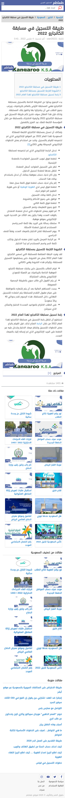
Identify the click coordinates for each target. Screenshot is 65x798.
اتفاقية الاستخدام (56, 785)
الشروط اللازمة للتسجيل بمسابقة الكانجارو (40, 91)
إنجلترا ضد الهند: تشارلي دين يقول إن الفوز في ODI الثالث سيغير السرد (33, 700)
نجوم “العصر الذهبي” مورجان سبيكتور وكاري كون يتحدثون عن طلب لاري (33, 716)
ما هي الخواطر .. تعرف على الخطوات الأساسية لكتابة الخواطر (36, 732)
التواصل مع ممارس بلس (50, 708)
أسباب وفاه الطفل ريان (50, 724)
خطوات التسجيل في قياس (49, 763)
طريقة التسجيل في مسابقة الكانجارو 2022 (40, 87)
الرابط (39, 323)
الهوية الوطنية (27, 187)
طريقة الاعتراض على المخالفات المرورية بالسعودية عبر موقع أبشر (32, 689)
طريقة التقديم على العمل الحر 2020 (44, 741)
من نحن (41, 785)
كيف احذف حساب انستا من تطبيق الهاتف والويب (37, 746)
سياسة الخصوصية (56, 781)
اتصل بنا (41, 781)
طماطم (58, 3)
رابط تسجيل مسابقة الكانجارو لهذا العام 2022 (38, 95)
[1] (29, 144)
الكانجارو (52, 154)
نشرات (42, 790)
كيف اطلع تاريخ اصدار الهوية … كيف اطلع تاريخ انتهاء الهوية (35, 754)
